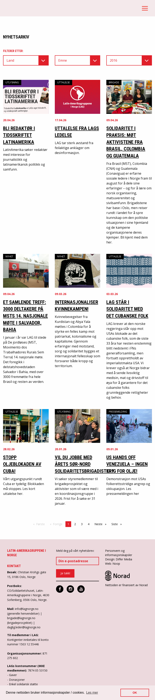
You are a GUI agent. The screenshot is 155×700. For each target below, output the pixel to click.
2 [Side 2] (75, 524)
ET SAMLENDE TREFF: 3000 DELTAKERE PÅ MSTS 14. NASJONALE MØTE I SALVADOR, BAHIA (25, 315)
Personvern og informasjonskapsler (118, 553)
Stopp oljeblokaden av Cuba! (22, 464)
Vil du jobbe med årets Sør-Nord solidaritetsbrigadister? (84, 464)
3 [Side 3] (82, 524)
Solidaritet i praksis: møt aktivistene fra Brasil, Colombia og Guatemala (125, 142)
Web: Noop (112, 563)
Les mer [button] (92, 692)
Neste (101, 524)
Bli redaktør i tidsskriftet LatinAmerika (19, 135)
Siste (117, 524)
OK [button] (135, 692)
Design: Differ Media (118, 559)
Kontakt (14, 566)
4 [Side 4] (88, 524)
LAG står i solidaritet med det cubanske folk (127, 309)
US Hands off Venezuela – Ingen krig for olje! (127, 464)
